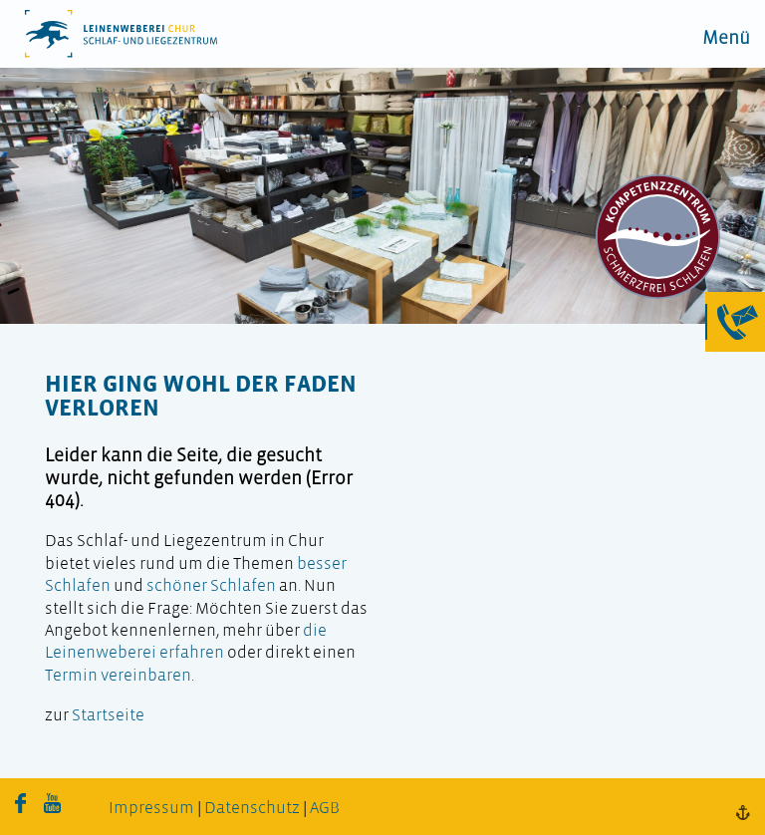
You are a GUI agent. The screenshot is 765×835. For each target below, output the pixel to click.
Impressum (151, 808)
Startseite (108, 715)
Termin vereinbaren (118, 676)
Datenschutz (252, 808)
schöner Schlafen (211, 586)
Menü (726, 39)
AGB (325, 808)
